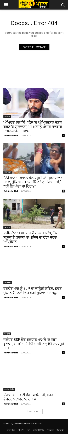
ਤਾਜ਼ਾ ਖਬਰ (7, 172)
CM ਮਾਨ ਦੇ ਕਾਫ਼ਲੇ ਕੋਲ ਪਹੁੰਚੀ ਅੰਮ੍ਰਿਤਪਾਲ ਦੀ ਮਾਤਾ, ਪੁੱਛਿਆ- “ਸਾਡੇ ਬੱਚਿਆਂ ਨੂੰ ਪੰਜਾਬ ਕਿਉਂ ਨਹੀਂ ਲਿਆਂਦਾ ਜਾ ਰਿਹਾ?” (34, 182)
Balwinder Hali (11, 135)
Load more (34, 411)
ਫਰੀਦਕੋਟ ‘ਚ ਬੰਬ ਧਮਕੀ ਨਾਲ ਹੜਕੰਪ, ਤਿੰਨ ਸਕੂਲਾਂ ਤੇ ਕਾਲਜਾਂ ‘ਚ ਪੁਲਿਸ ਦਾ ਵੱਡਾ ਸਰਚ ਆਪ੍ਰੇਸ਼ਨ (30, 237)
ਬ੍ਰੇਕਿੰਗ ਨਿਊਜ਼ (9, 389)
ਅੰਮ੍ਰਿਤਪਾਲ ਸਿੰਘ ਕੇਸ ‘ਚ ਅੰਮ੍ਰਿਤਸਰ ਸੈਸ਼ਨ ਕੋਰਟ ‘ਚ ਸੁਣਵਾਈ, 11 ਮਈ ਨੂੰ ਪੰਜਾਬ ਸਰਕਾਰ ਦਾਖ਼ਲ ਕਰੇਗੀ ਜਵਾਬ (32, 126)
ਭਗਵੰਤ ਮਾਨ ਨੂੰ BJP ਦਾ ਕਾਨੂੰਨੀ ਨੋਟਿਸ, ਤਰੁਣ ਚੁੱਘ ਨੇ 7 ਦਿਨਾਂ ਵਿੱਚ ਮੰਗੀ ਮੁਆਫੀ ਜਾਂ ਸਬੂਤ (32, 290)
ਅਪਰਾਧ (7, 116)
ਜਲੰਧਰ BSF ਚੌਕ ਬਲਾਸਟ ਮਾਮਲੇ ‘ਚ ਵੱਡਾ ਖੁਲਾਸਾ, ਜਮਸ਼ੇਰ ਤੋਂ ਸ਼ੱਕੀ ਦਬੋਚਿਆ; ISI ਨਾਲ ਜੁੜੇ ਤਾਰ (33, 344)
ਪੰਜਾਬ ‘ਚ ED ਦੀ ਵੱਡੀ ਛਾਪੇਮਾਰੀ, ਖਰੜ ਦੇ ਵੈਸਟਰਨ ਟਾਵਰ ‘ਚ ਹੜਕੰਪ (30, 397)
